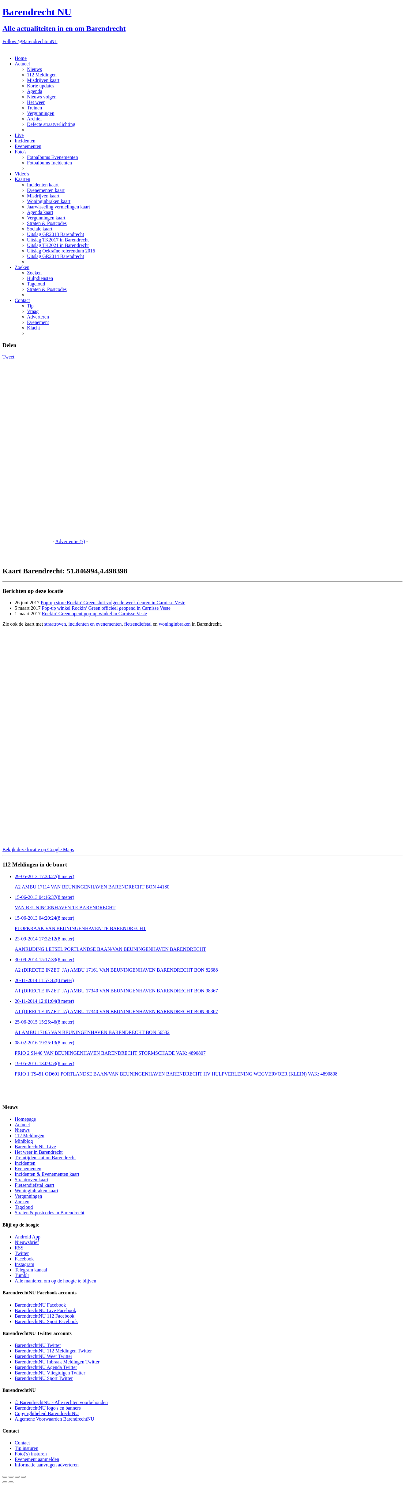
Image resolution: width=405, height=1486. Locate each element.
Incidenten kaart (43, 184)
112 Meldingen (42, 74)
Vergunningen (40, 113)
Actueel (22, 63)
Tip (30, 305)
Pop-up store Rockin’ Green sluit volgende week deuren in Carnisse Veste (113, 602)
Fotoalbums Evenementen (52, 157)
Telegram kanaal (31, 1269)
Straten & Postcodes (47, 223)
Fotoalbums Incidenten (49, 162)
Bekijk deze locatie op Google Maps (38, 849)
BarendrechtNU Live (35, 1146)
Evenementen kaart (46, 190)
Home (21, 58)
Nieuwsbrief (27, 1242)
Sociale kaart (39, 228)
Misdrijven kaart (43, 80)
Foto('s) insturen (31, 1453)
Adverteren (38, 316)
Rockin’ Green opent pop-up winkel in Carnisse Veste (94, 613)
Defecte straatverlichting (51, 124)
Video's (22, 173)
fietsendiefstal (138, 624)
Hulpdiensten (40, 278)
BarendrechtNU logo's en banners (48, 1408)
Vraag (33, 311)
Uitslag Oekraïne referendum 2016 (61, 250)
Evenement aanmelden (37, 1459)
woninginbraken (174, 624)
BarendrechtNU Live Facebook (45, 1310)
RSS (19, 1247)
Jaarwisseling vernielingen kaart (58, 206)
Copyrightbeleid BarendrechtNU (47, 1413)
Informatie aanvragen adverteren (47, 1464)
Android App (27, 1236)
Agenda (34, 91)
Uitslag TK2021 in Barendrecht (58, 245)
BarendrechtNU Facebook (40, 1305)
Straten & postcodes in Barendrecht (49, 1212)
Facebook (24, 1258)
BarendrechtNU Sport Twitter (44, 1378)
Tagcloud (36, 283)
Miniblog (24, 1141)
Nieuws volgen (41, 96)
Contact (22, 300)
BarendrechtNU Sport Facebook (46, 1321)
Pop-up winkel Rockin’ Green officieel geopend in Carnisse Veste (106, 608)
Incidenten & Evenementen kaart (47, 1174)
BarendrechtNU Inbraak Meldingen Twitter (57, 1361)
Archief (34, 118)
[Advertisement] (26, 451)
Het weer (36, 102)
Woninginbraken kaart (48, 201)
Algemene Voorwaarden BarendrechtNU (54, 1419)
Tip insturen (26, 1448)
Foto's (20, 151)
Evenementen (28, 146)
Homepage (25, 1119)
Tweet (8, 356)
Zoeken (22, 267)
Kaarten (22, 179)
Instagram (24, 1264)
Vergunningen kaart (46, 217)
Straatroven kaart (31, 1179)
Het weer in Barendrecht (39, 1152)
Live (19, 135)
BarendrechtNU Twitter (38, 1345)
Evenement (38, 322)
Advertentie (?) (70, 541)
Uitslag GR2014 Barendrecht (55, 256)
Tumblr (22, 1275)
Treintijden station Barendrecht (45, 1157)
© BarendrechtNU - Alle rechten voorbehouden (61, 1402)
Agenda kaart (40, 212)
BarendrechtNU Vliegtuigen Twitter (50, 1372)
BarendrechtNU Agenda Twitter (46, 1367)
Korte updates (40, 85)
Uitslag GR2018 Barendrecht (55, 234)
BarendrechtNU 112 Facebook (44, 1316)
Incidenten (25, 140)
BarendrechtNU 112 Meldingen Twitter (53, 1350)
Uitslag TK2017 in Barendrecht (58, 239)
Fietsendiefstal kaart (34, 1185)
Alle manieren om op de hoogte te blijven (55, 1280)
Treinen (34, 107)
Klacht (33, 327)
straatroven (55, 624)
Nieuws (34, 69)
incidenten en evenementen (95, 624)
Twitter (22, 1253)
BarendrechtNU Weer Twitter (43, 1356)
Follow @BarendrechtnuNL (30, 41)
